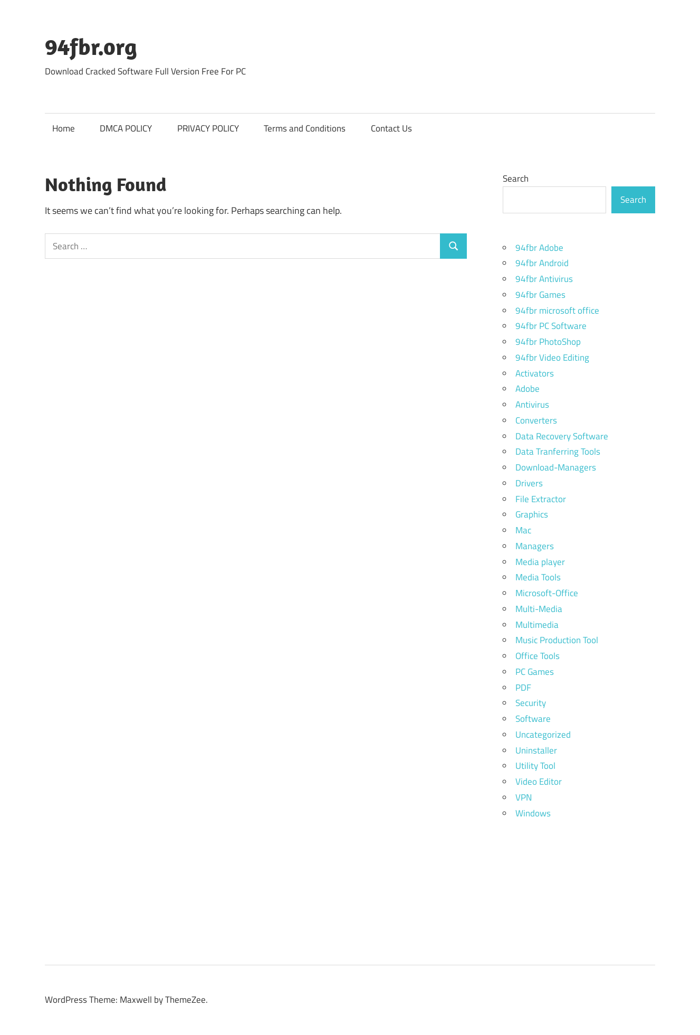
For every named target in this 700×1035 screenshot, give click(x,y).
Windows (533, 813)
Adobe (527, 389)
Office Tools (537, 656)
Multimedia (537, 625)
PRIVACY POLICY (208, 128)
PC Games (534, 672)
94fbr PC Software (551, 326)
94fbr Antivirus (544, 279)
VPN (523, 797)
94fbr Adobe (539, 248)
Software (533, 719)
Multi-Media (538, 609)
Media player (540, 562)
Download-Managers (555, 467)
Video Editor (538, 781)
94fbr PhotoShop (548, 342)
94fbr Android (542, 263)
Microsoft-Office (546, 593)
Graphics (531, 514)
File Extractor (540, 499)
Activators (534, 373)
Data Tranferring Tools (557, 451)
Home (63, 128)
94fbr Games (540, 295)
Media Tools (538, 577)
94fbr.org (91, 46)
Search (516, 178)
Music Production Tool (556, 640)
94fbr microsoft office (557, 310)
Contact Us (391, 128)
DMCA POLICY (126, 128)
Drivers (529, 483)
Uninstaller (536, 750)
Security (530, 703)
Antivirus (532, 404)
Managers (534, 546)
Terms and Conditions (305, 128)
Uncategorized (543, 734)
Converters (536, 420)
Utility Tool (535, 766)
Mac (523, 530)
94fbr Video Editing (552, 357)
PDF (523, 687)
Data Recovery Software (561, 436)
